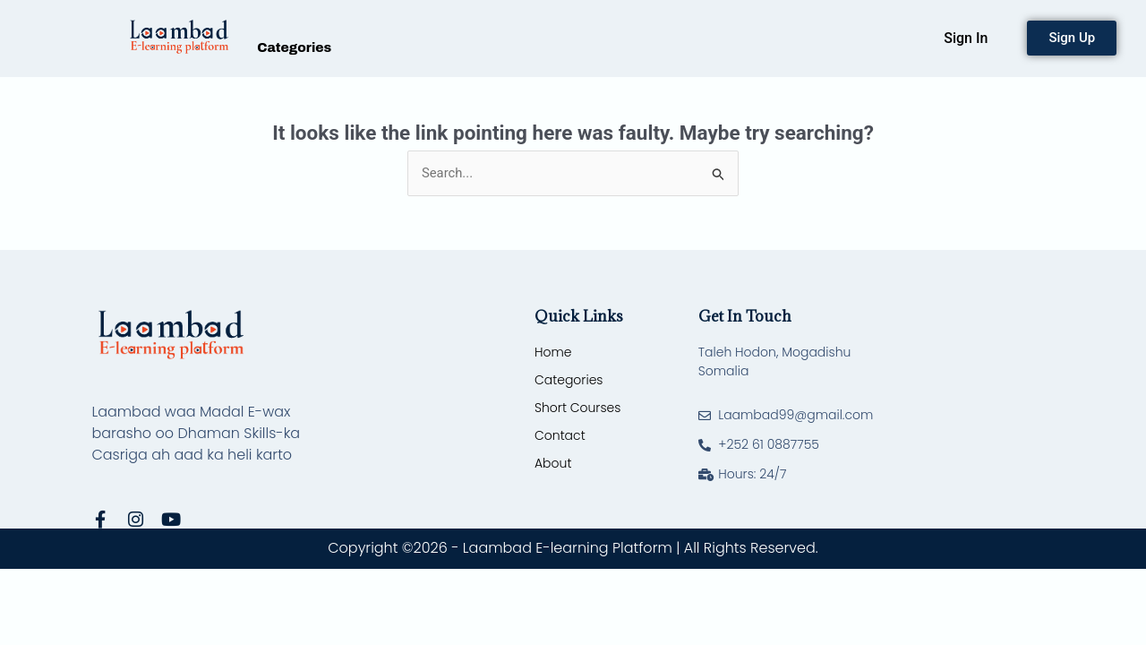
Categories (294, 47)
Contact (560, 435)
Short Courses (577, 408)
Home (553, 352)
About (553, 463)
